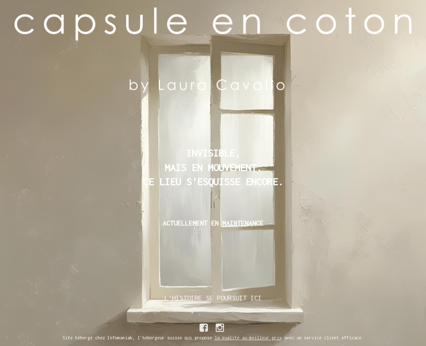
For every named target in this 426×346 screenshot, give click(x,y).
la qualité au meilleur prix (248, 337)
